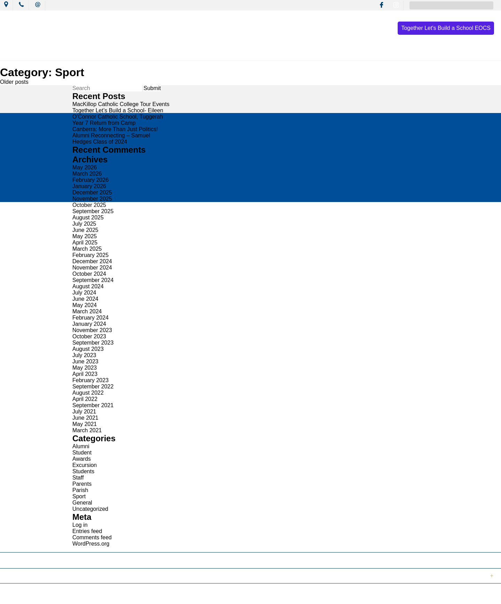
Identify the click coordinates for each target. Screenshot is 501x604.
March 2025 (87, 249)
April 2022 (84, 399)
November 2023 (92, 330)
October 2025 (89, 205)
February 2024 (90, 318)
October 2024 (89, 274)
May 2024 (84, 305)
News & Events (147, 53)
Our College (99, 53)
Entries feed (87, 531)
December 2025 (92, 192)
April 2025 (84, 242)
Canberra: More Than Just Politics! (115, 129)
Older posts (14, 82)
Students (83, 471)
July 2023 (84, 355)
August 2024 (88, 286)
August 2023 (88, 349)
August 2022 (88, 393)
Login (146, 595)
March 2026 (87, 174)
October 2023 (89, 336)
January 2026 (89, 186)
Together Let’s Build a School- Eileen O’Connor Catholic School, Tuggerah (117, 113)
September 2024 (92, 280)
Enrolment (366, 53)
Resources (325, 53)
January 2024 (89, 324)
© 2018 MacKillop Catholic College (39, 595)
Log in (80, 525)
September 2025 (92, 211)
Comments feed (92, 537)
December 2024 (92, 261)
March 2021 (87, 430)
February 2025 (90, 255)
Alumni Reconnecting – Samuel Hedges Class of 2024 (111, 138)
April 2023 (84, 374)
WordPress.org (90, 544)
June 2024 (85, 299)
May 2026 (84, 167)
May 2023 (84, 368)
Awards (81, 459)
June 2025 (85, 230)
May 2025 (84, 236)
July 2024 (84, 293)
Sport (79, 496)
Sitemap (90, 595)
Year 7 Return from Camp (104, 123)
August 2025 (88, 217)
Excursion (84, 465)
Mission (191, 53)
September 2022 (92, 386)
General (82, 503)
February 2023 (90, 380)
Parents (82, 484)
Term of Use (120, 595)
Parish (80, 490)
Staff (78, 478)
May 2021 (84, 424)
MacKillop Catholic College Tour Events (120, 104)
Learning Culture (236, 53)
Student (82, 453)
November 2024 (92, 268)
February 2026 (90, 180)
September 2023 (92, 343)
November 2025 (92, 199)
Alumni (80, 446)
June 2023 (85, 361)
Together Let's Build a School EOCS (446, 28)
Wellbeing (284, 53)
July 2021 (84, 411)
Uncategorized (90, 509)
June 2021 (85, 418)
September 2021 (92, 405)
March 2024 (87, 311)
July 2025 (84, 224)
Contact (405, 53)
